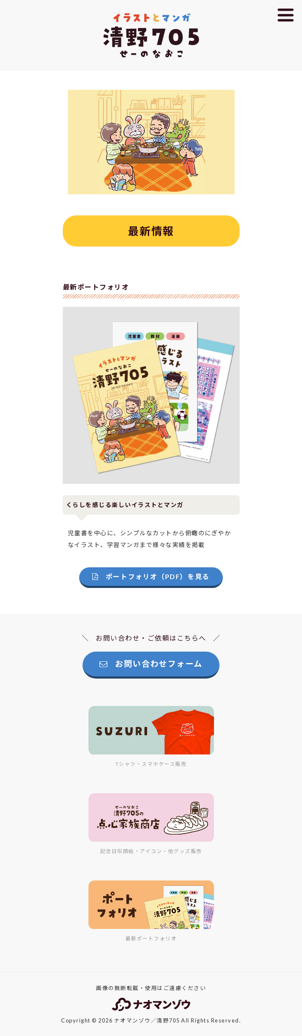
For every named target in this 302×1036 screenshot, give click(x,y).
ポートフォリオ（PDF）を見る (151, 576)
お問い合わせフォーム (151, 663)
